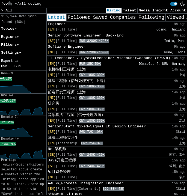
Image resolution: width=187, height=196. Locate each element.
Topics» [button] (9, 29)
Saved (100, 17)
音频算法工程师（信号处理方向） (76, 115)
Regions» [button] (10, 37)
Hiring (113, 10)
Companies (123, 17)
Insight (160, 10)
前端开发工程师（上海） (69, 92)
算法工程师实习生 (63, 138)
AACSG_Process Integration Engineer (85, 183)
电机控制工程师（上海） (69, 70)
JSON (17, 66)
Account (178, 10)
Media (144, 10)
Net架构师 (57, 149)
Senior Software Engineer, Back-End (85, 35)
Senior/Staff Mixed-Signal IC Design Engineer (97, 126)
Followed (79, 17)
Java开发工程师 (62, 160)
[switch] (173, 4)
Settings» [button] (11, 53)
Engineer (57, 24)
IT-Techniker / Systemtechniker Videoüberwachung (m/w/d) (109, 58)
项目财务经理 (59, 172)
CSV (4, 66)
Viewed (175, 17)
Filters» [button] (10, 45)
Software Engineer (67, 47)
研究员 (53, 104)
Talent (129, 10)
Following (151, 17)
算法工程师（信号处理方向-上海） (77, 81)
